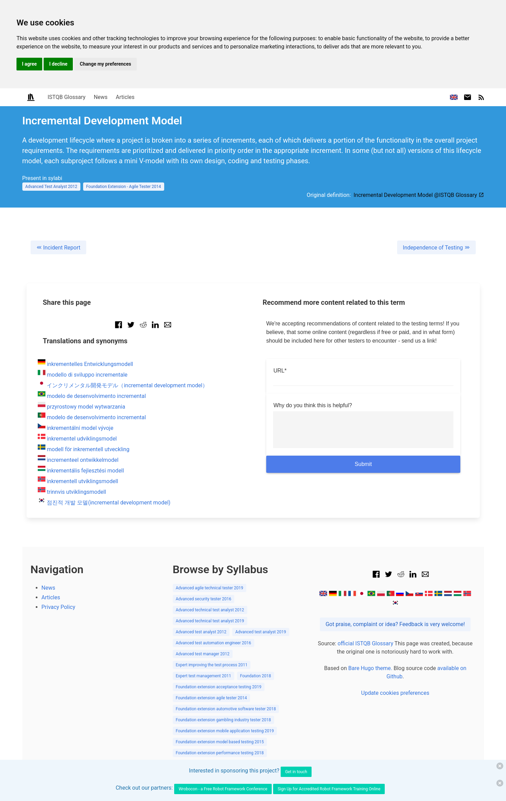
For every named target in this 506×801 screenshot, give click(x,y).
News (101, 97)
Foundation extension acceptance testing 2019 (219, 687)
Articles (125, 97)
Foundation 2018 (255, 676)
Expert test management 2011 (203, 676)
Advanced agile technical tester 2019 (210, 588)
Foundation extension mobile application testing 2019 (225, 730)
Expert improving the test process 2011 (212, 665)
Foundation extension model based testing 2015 (220, 741)
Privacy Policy (59, 607)
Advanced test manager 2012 (203, 654)
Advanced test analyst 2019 (260, 632)
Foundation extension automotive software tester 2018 (226, 709)
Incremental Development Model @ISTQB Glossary (418, 195)
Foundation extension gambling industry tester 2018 (223, 719)
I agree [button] (29, 64)
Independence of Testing (436, 247)
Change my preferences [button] (105, 64)
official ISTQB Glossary (365, 643)
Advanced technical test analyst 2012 (210, 610)
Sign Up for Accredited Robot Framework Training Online (329, 789)
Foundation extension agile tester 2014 (211, 698)
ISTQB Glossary (67, 97)
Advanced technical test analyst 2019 (210, 621)
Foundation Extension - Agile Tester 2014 (123, 186)
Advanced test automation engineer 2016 (213, 643)
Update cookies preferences (395, 693)
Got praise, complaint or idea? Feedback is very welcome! (395, 624)
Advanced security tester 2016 (204, 599)
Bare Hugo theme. (370, 668)
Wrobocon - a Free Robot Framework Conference (223, 789)
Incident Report (58, 247)
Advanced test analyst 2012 (201, 632)
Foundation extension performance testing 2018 (220, 752)
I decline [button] (58, 64)
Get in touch (296, 771)
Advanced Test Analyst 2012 (51, 186)
